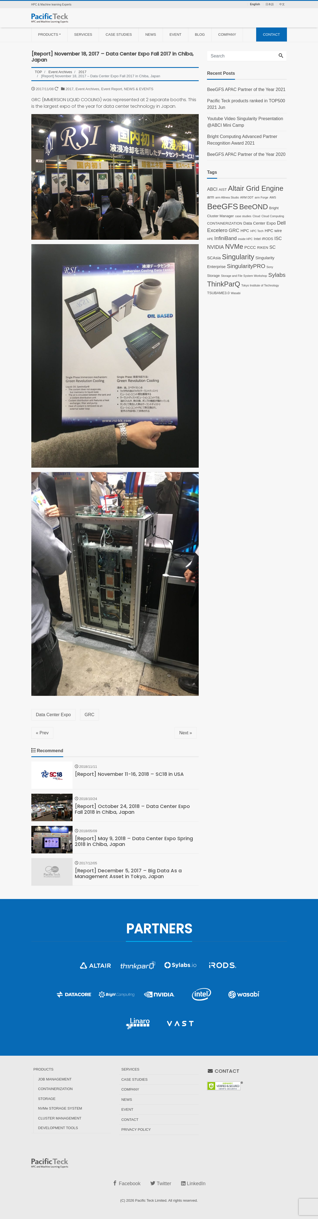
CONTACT (271, 34)
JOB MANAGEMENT (55, 1079)
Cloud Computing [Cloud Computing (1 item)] (272, 216)
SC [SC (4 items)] (272, 247)
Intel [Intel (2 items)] (257, 239)
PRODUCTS (48, 34)
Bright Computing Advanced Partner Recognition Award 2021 (242, 139)
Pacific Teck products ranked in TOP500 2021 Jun (246, 104)
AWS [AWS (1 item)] (272, 197)
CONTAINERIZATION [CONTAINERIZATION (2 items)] (224, 223)
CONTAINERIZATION (55, 1089)
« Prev (42, 732)
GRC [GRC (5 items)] (234, 230)
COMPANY (227, 34)
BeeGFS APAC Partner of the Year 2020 (246, 154)
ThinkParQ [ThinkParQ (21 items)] (223, 284)
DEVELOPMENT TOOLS (58, 1128)
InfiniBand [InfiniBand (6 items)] (225, 238)
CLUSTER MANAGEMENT (59, 1118)
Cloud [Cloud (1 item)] (256, 216)
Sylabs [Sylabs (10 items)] (277, 275)
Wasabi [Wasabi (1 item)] (235, 293)
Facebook (126, 1183)
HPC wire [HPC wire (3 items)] (273, 230)
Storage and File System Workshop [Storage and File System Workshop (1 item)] (244, 275)
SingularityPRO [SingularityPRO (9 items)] (246, 266)
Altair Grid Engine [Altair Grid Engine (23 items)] (255, 188)
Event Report (111, 89)
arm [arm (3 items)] (210, 197)
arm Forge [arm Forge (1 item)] (261, 197)
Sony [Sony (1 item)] (269, 267)
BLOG (200, 34)
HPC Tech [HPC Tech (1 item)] (257, 231)
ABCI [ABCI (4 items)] (212, 189)
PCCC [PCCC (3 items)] (250, 247)
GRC (90, 714)
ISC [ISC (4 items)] (278, 238)
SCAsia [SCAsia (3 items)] (213, 258)
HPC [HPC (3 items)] (244, 230)
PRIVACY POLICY (136, 1129)
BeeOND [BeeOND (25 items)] (253, 207)
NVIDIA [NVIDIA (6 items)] (215, 247)
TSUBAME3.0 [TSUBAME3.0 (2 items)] (218, 293)
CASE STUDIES (119, 34)
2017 (70, 89)
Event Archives (87, 89)
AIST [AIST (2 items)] (223, 189)
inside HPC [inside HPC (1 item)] (245, 239)
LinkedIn (193, 1183)
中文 (282, 4)
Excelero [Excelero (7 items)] (217, 230)
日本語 (270, 4)
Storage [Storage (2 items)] (213, 276)
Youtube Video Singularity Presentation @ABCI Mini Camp (245, 122)
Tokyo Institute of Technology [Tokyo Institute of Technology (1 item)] (260, 285)
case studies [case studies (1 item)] (243, 216)
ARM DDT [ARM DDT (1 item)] (247, 197)
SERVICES (83, 34)
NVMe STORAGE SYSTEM (60, 1108)
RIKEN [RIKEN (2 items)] (262, 248)
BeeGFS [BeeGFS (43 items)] (222, 206)
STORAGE (47, 1099)
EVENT (175, 34)
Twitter (160, 1183)
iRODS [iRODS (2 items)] (267, 239)
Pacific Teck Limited (151, 1200)
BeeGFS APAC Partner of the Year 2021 (246, 89)
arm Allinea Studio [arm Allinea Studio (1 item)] (227, 197)
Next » (185, 732)
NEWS (150, 34)
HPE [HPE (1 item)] (210, 239)
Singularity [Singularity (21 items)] (238, 257)
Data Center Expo (53, 714)
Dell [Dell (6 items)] (281, 223)
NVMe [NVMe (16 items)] (234, 246)
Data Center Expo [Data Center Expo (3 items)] (259, 223)
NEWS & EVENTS (138, 89)
